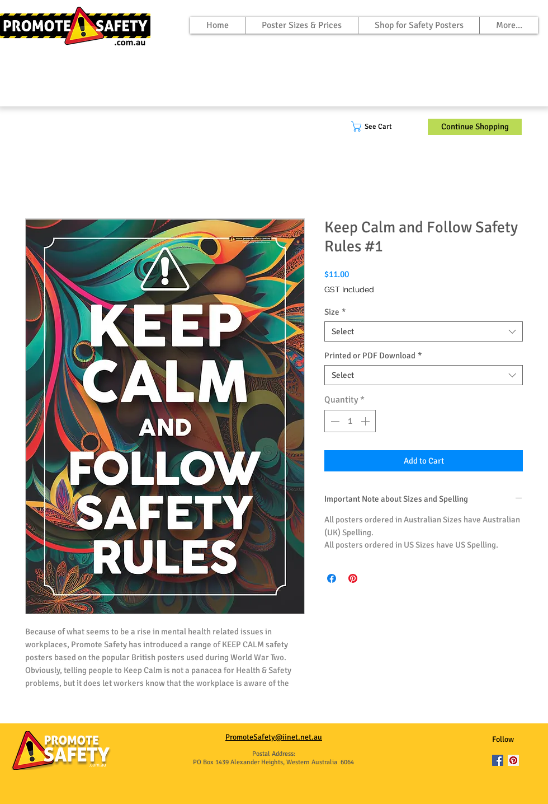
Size (335, 312)
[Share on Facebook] (331, 578)
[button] (380, 126)
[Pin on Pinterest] (353, 578)
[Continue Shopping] (475, 127)
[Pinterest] (513, 760)
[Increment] (366, 421)
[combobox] (423, 331)
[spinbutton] (350, 421)
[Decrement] (334, 421)
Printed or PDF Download (373, 355)
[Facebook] (497, 760)
